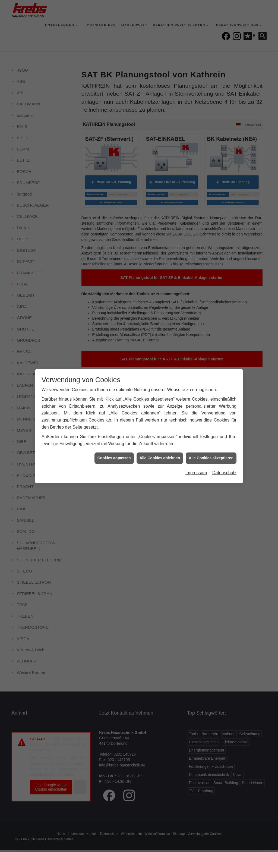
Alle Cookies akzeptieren (211, 445)
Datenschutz (224, 459)
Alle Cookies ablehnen (160, 445)
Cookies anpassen (114, 445)
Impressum (196, 459)
